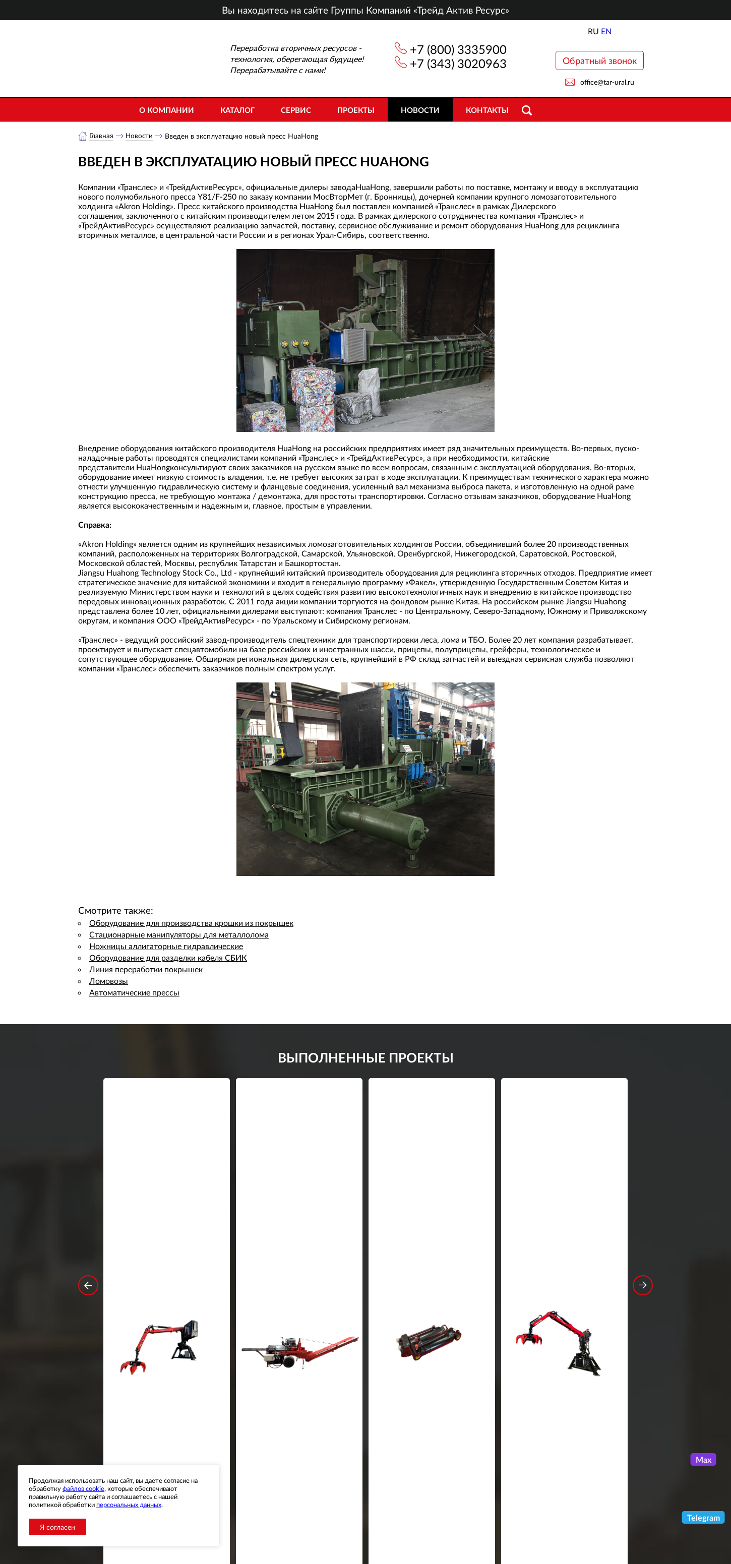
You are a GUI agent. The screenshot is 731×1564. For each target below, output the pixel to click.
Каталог (237, 109)
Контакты (487, 109)
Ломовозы (108, 981)
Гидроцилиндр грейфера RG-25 (432, 1226)
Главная (101, 136)
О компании (166, 109)
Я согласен (57, 1527)
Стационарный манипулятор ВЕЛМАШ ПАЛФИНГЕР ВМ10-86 (167, 1233)
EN (606, 31)
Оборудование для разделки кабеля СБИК (168, 958)
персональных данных (128, 1504)
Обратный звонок (600, 60)
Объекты (262, 1516)
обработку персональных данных (272, 1417)
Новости (420, 109)
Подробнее (166, 1271)
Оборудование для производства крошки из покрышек (191, 923)
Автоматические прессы (134, 992)
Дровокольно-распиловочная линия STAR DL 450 (299, 1233)
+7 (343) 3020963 (458, 63)
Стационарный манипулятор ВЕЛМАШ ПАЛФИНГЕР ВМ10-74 (565, 1233)
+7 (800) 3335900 (458, 49)
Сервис (296, 109)
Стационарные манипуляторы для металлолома (179, 935)
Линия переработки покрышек (146, 969)
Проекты (356, 109)
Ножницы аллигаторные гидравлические (166, 946)
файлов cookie (83, 1488)
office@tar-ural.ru (607, 82)
